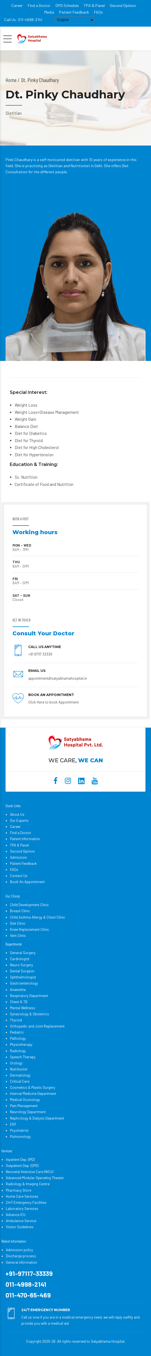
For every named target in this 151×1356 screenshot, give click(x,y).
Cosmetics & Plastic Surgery (32, 1087)
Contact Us (18, 875)
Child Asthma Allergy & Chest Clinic (37, 917)
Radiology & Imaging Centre (28, 1184)
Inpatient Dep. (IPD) (20, 1159)
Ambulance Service (21, 1221)
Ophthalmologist (23, 977)
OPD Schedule (67, 5)
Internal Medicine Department (33, 1093)
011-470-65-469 (28, 1295)
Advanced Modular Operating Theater (35, 1178)
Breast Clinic (20, 911)
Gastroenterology (24, 983)
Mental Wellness (22, 1008)
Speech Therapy (22, 1057)
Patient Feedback (74, 12)
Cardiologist (19, 959)
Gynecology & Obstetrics (29, 1014)
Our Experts (19, 820)
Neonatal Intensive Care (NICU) (29, 1171)
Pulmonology (20, 1136)
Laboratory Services (22, 1208)
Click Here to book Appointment (53, 702)
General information (21, 1262)
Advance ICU (15, 1214)
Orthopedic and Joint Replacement (37, 1026)
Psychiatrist (19, 1130)
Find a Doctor (39, 5)
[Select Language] (74, 20)
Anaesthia (18, 989)
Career (17, 5)
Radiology (18, 1051)
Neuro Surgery (21, 965)
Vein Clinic (18, 935)
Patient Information (25, 839)
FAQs (98, 12)
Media (49, 12)
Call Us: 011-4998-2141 (23, 19)
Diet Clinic (17, 923)
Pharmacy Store (18, 1190)
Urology (16, 1063)
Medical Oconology (25, 1099)
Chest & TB (18, 1002)
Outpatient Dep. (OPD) (22, 1165)
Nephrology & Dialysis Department (37, 1118)
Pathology (18, 1038)
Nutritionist (18, 1069)
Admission (18, 857)
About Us (17, 814)
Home (11, 80)
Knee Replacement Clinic (29, 929)
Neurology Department (28, 1112)
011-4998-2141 (26, 1284)
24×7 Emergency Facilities (26, 1202)
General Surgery (22, 952)
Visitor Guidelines (20, 1227)
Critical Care (19, 1081)
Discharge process (21, 1256)
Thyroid (16, 1020)
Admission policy (19, 1250)
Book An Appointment (27, 882)
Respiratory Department (29, 995)
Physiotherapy (21, 1044)
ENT (13, 1124)
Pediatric (17, 1032)
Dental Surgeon (22, 971)
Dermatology (20, 1075)
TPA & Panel (94, 5)
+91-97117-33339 (29, 1273)
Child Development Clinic (29, 905)
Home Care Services (22, 1196)
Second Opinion (123, 5)
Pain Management (24, 1105)
